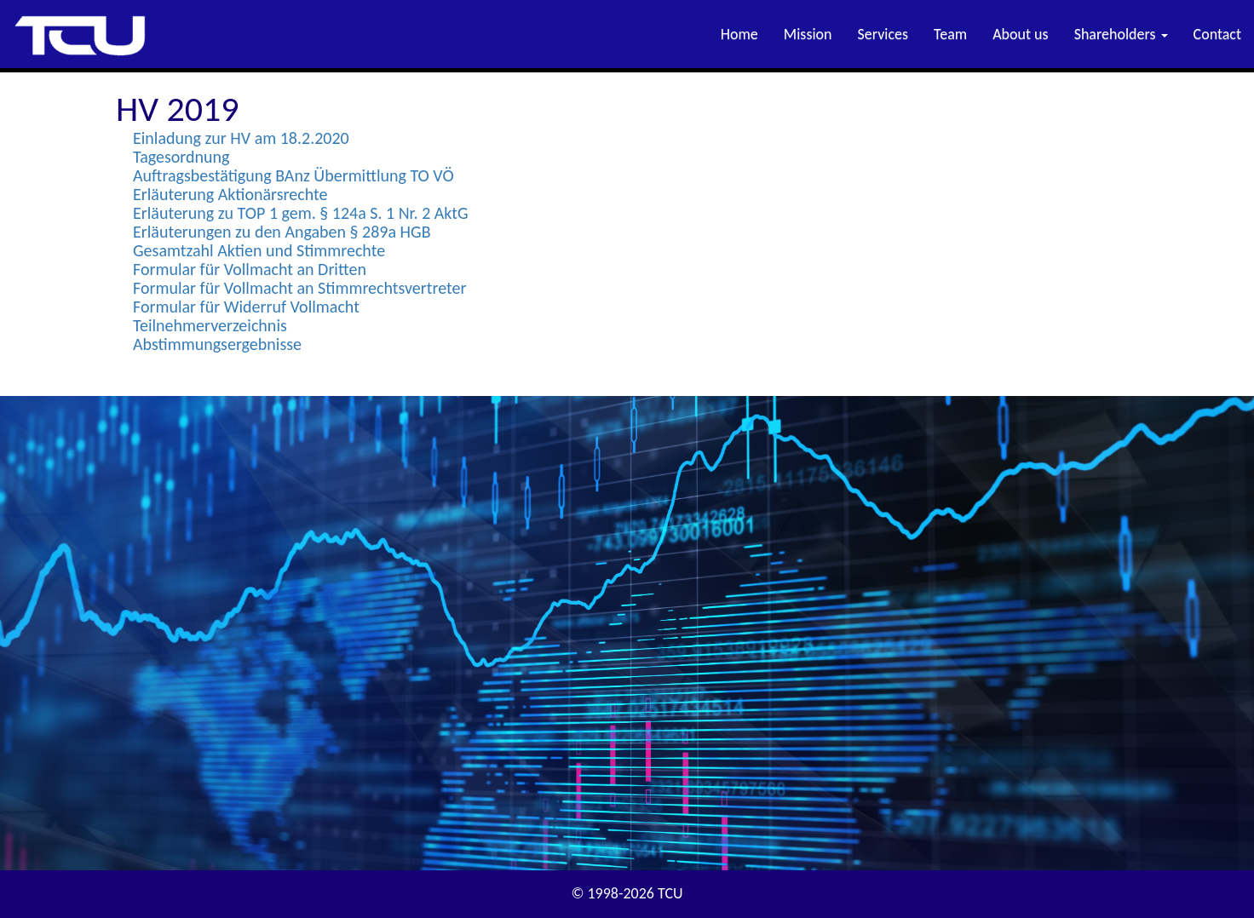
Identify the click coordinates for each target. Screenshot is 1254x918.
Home (739, 34)
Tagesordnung (181, 156)
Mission (808, 34)
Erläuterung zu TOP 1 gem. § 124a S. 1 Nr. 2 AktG (301, 213)
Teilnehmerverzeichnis (210, 325)
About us (1020, 34)
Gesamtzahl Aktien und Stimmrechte (259, 250)
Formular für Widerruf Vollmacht (246, 306)
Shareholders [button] (1121, 34)
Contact (1217, 34)
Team (950, 34)
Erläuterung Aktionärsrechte (230, 194)
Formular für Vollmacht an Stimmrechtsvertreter (299, 288)
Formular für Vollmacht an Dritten (249, 269)
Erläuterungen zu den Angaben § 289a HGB (282, 231)
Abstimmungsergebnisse (217, 344)
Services (883, 34)
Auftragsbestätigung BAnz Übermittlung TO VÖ (293, 175)
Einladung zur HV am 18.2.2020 (241, 138)
